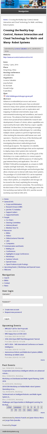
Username (6, 294)
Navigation (24, 11)
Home (5, 20)
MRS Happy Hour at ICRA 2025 (15, 334)
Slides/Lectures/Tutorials (15, 238)
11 (20, 410)
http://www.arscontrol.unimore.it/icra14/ (18, 57)
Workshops (10, 256)
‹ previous (17, 407)
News (6, 286)
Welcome (7, 270)
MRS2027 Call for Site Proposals (16, 329)
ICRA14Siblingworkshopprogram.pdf (19, 96)
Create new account (12, 310)
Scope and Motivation (14, 204)
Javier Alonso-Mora (36, 418)
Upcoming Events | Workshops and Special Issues (22, 267)
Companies (10, 243)
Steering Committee (13, 223)
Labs (8, 241)
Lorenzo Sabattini (20, 49)
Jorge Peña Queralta (13, 420)
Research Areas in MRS (14, 207)
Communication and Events (14, 246)
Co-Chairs (9, 220)
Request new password (13, 312)
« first (9, 407)
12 (24, 410)
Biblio (8, 233)
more (43, 360)
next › (30, 410)
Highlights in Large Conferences (17, 254)
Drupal (13, 425)
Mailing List (10, 249)
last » (36, 410)
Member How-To (12, 228)
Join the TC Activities (13, 210)
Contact (7, 283)
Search (6, 278)
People (6, 217)
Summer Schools (12, 259)
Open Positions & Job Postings (17, 264)
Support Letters (11, 212)
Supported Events (12, 215)
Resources (8, 230)
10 (16, 410)
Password (6, 302)
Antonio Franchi (20, 418)
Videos (8, 236)
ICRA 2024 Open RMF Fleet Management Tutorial (22, 339)
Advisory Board (11, 225)
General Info (8, 202)
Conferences (10, 251)
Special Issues (11, 262)
